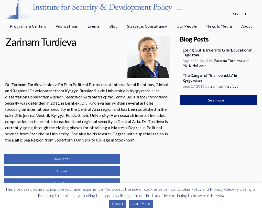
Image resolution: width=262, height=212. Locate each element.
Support (62, 171)
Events (94, 26)
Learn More (141, 203)
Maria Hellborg (194, 65)
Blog (113, 26)
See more (216, 100)
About (246, 26)
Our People (187, 26)
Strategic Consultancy (147, 26)
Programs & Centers (28, 26)
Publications (67, 26)
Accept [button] (117, 203)
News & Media (219, 26)
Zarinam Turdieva (228, 61)
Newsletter (61, 159)
